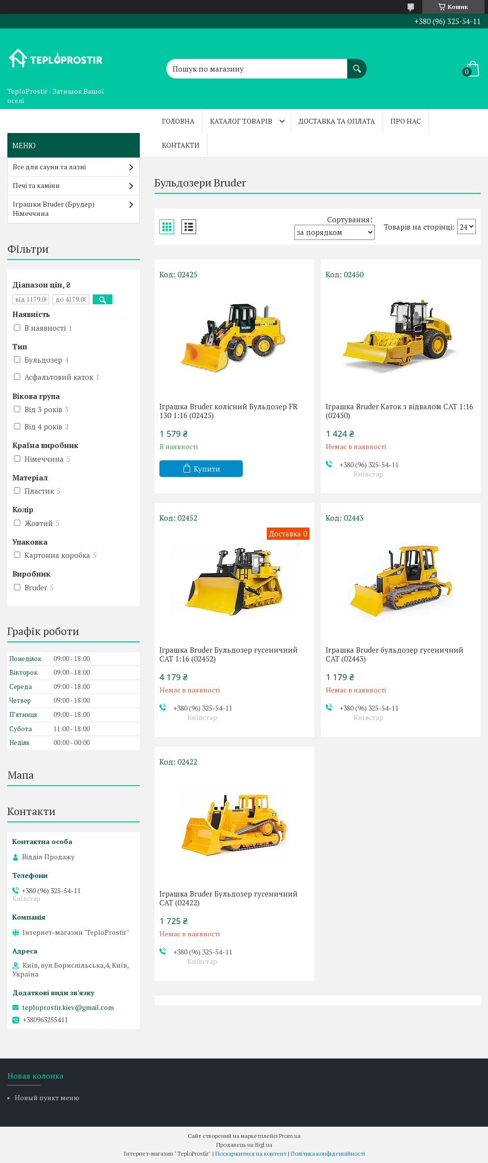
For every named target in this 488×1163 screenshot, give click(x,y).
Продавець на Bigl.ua (244, 1144)
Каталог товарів (241, 121)
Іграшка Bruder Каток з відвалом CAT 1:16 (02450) (399, 411)
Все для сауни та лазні (49, 166)
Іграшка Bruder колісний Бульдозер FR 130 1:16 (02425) (228, 411)
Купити (207, 469)
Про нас (405, 121)
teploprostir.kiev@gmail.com (68, 1007)
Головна (178, 121)
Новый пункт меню (47, 1097)
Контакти (181, 145)
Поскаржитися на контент (250, 1153)
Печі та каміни (36, 185)
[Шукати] (357, 64)
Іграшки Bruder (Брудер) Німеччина (54, 208)
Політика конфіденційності (328, 1153)
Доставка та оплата (337, 121)
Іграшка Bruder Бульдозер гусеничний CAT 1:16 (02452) (228, 654)
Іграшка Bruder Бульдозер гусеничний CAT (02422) (228, 898)
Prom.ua (290, 1135)
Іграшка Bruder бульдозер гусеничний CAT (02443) (394, 654)
